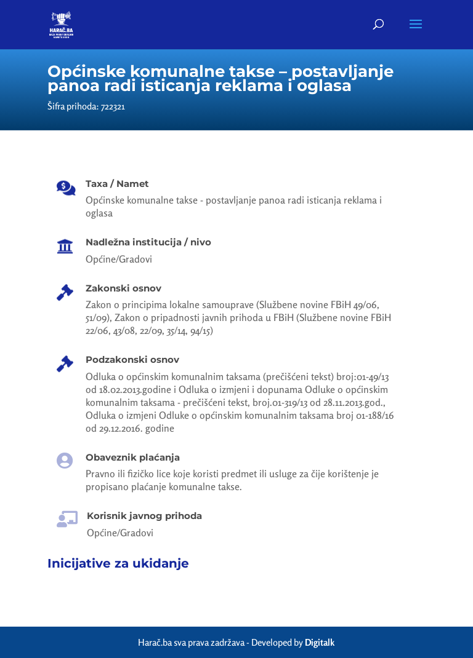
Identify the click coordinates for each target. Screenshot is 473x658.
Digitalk (319, 642)
